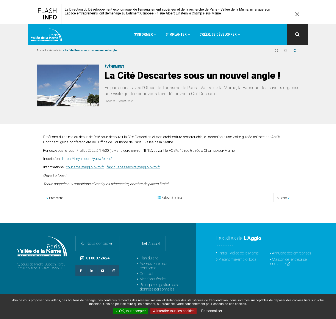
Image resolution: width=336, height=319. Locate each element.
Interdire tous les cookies (173, 311)
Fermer (297, 14)
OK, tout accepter (130, 311)
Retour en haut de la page (329, 229)
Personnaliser (211, 311)
